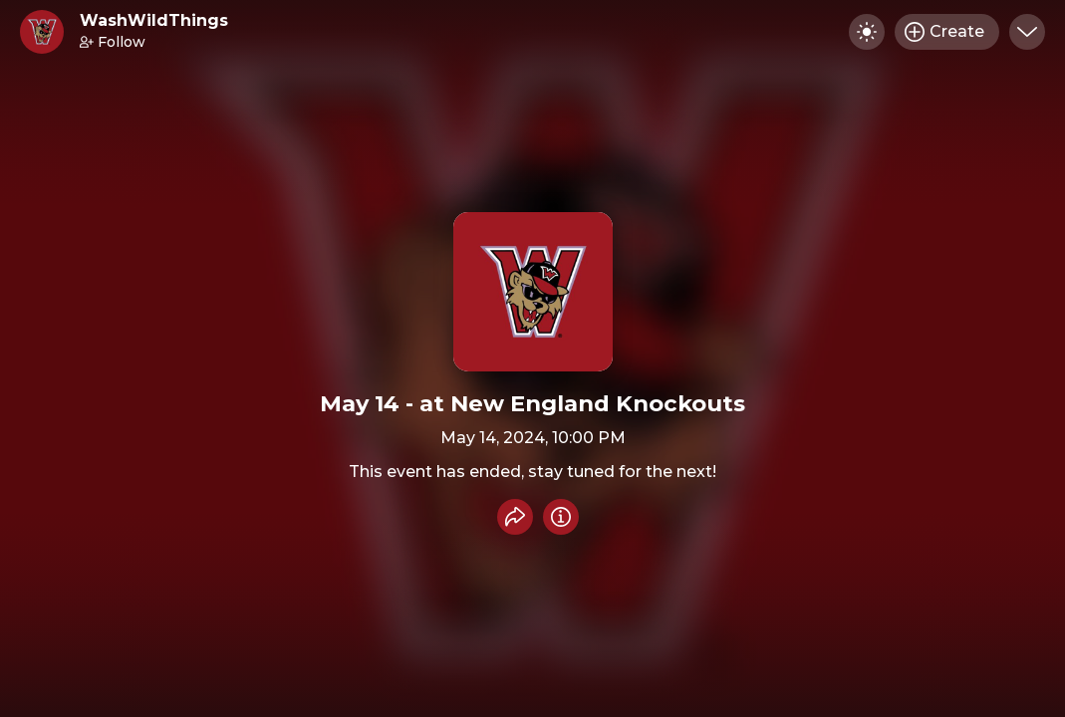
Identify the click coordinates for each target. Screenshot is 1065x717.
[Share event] (515, 517)
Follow (112, 42)
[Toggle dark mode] (867, 32)
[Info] (561, 517)
